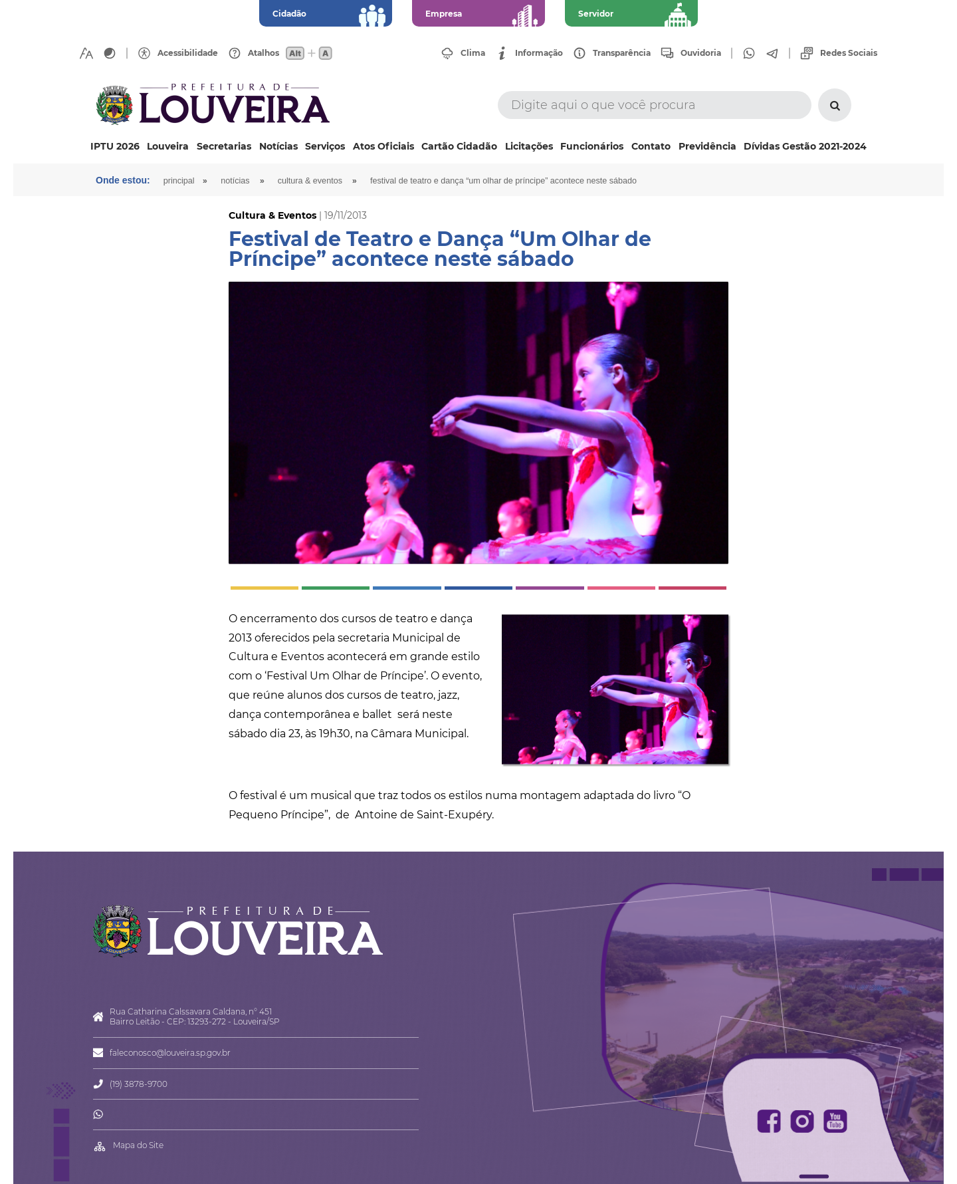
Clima (473, 53)
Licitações (529, 146)
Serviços (325, 146)
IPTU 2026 (115, 146)
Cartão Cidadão (459, 146)
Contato (651, 146)
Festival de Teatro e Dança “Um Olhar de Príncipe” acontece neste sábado (503, 180)
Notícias (278, 146)
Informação (539, 53)
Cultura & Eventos (310, 180)
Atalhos (263, 53)
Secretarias (224, 146)
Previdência (707, 146)
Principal (179, 180)
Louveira (168, 146)
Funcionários (591, 146)
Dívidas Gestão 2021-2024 (805, 146)
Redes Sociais (848, 53)
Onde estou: (123, 180)
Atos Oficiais (383, 146)
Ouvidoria (701, 53)
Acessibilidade (188, 53)
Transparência (622, 53)
